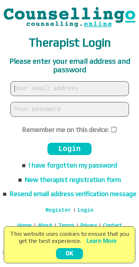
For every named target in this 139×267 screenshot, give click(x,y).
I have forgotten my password (73, 165)
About (45, 225)
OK (69, 253)
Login (69, 149)
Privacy (88, 225)
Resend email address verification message (73, 194)
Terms (66, 225)
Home (24, 225)
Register (58, 210)
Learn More (101, 240)
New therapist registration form (73, 180)
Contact (112, 225)
